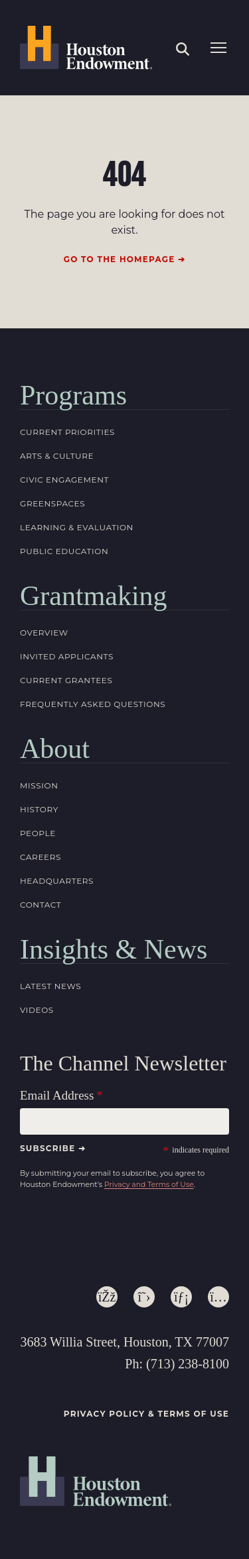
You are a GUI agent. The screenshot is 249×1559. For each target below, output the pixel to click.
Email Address (57, 1095)
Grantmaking (93, 596)
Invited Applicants (67, 656)
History (39, 809)
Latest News (50, 986)
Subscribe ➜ (53, 1148)
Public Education (64, 551)
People (38, 833)
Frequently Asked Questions (92, 704)
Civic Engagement (64, 480)
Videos (37, 1010)
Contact (40, 905)
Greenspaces (52, 503)
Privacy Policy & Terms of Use (146, 1414)
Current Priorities (67, 432)
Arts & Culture (57, 456)
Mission (39, 785)
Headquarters (57, 881)
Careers (40, 857)
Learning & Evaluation (76, 527)
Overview (44, 633)
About (55, 748)
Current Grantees (66, 680)
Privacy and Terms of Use (149, 1184)
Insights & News (113, 949)
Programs (73, 395)
